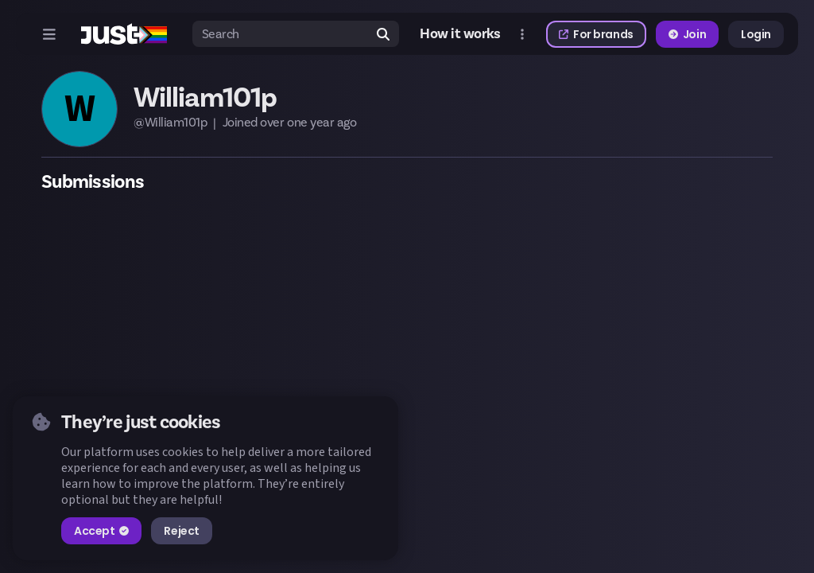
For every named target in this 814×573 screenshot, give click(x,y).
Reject (181, 531)
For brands (596, 34)
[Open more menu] (522, 34)
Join (687, 34)
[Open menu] (49, 34)
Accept (101, 531)
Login (756, 34)
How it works (460, 33)
